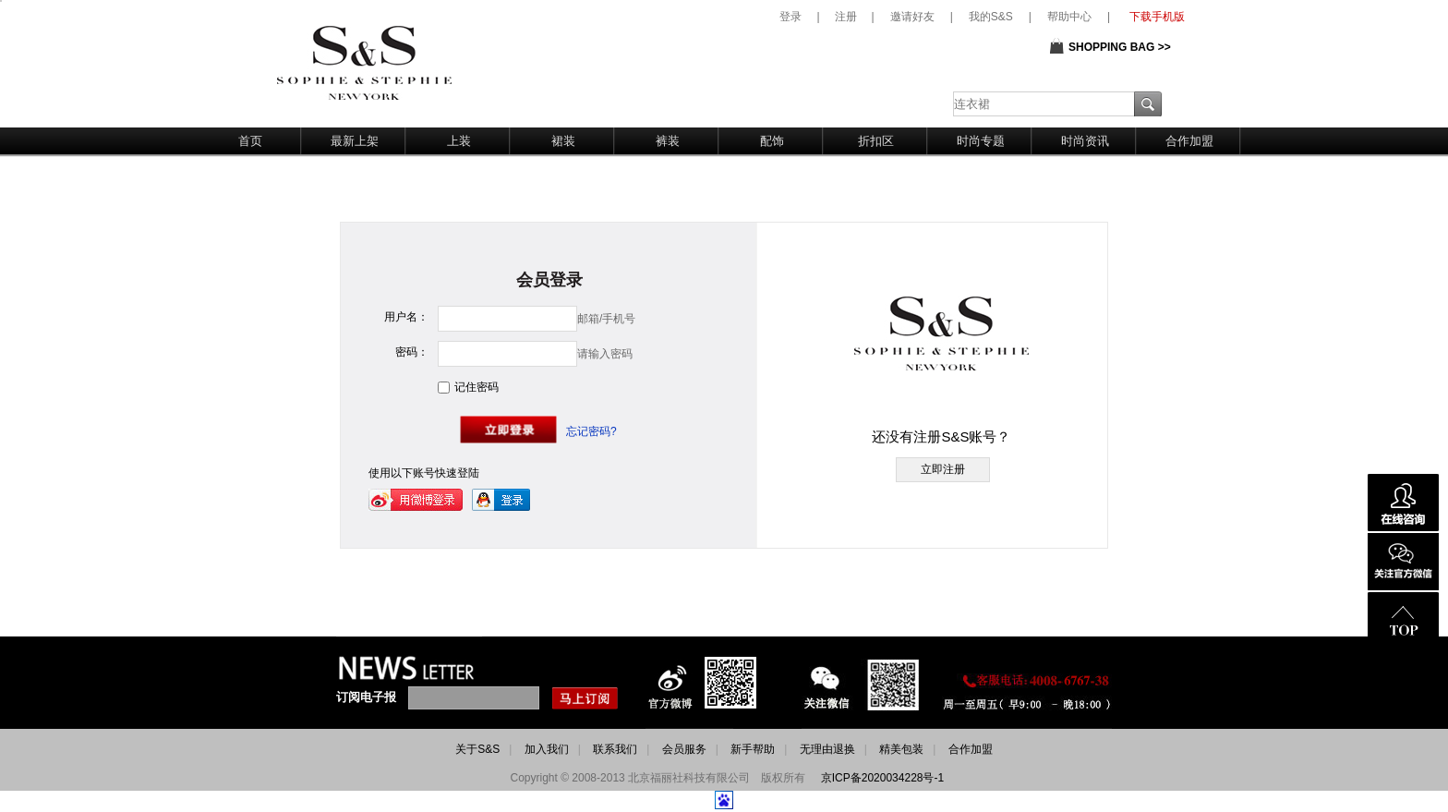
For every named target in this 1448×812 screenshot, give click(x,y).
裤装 (668, 141)
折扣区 (876, 141)
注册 (846, 16)
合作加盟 (1189, 141)
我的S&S (991, 16)
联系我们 (615, 749)
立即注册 (943, 469)
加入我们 (547, 749)
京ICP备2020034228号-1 (882, 777)
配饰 (772, 141)
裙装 (563, 141)
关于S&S (477, 749)
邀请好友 (912, 16)
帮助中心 (1069, 16)
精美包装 (901, 749)
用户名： (406, 316)
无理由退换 (827, 749)
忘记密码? (591, 431)
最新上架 (355, 141)
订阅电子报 (366, 697)
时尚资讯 (1085, 141)
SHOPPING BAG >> (1119, 47)
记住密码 (476, 387)
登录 (790, 16)
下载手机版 (1157, 16)
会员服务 (684, 749)
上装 (459, 141)
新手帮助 (752, 749)
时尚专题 (981, 141)
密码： (411, 351)
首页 (250, 141)
